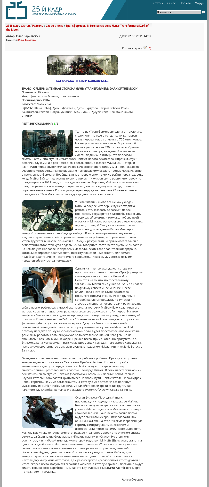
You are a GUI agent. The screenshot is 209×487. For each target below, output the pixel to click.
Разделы (37, 26)
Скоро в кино (54, 26)
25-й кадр (12, 26)
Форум (200, 3)
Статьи (158, 3)
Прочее (185, 3)
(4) (147, 48)
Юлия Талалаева (27, 40)
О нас (171, 3)
